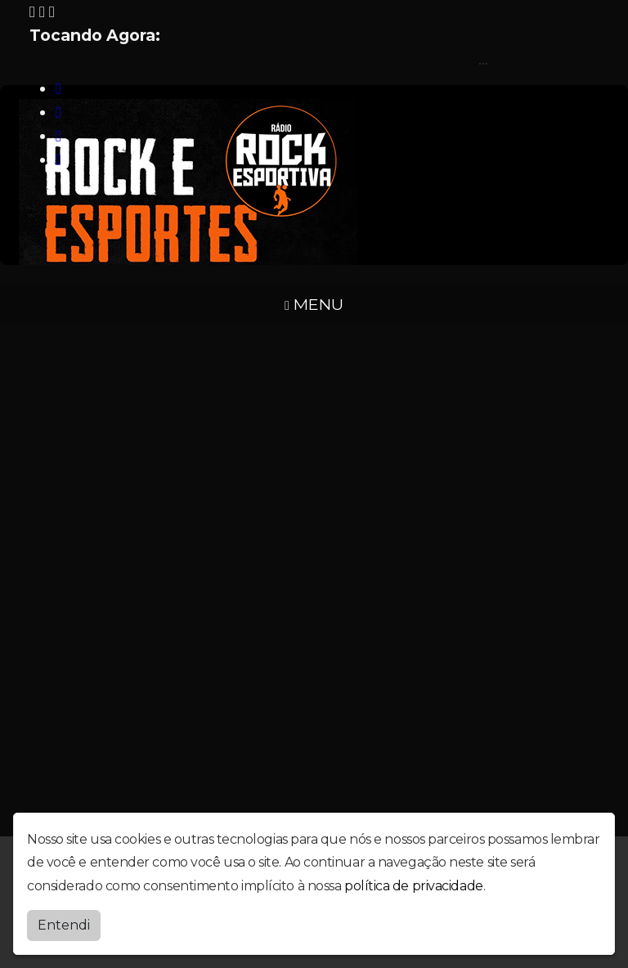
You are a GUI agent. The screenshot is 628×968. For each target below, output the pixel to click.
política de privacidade (413, 886)
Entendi (64, 925)
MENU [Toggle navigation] (314, 304)
